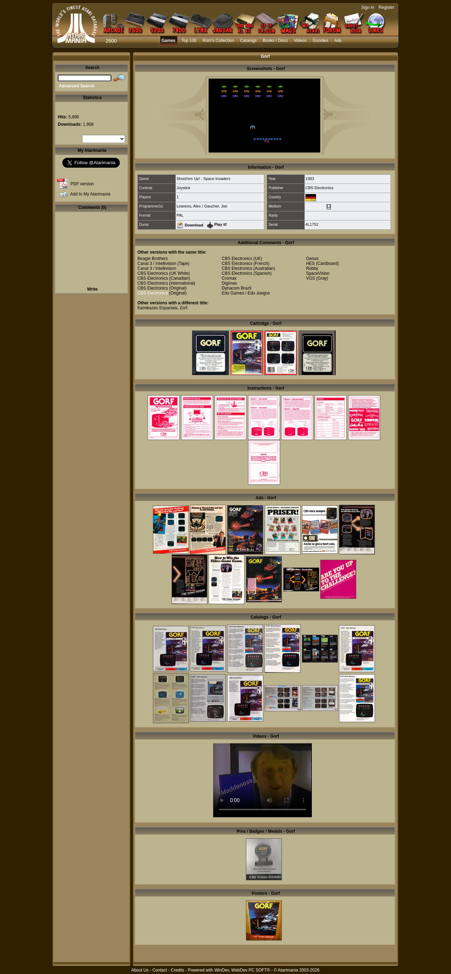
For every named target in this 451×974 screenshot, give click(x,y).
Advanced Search (76, 85)
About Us (139, 970)
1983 (309, 178)
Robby (312, 268)
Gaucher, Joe (215, 206)
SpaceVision (318, 273)
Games (168, 40)
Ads (338, 40)
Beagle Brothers (152, 258)
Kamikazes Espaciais (157, 307)
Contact (159, 970)
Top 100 (189, 40)
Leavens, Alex (189, 206)
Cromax (229, 278)
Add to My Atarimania (90, 194)
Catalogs (248, 40)
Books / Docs (275, 40)
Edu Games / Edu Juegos (246, 293)
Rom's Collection (218, 40)
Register (386, 7)
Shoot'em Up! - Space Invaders (203, 178)
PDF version (82, 183)
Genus (312, 258)
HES (310, 263)
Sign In (367, 7)
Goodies (320, 40)
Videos (300, 40)
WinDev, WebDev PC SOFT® (242, 970)
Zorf (183, 307)
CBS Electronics (319, 188)
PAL (180, 215)
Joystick (183, 188)
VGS (310, 278)
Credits (177, 970)
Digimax (229, 283)
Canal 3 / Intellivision (156, 263)
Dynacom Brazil (236, 288)
